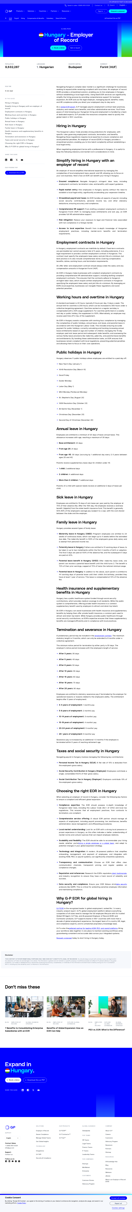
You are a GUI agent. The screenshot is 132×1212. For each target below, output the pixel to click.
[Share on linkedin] (6, 160)
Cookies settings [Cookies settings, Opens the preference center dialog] (118, 1208)
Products (24, 11)
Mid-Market (86, 1169)
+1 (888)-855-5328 (11, 1147)
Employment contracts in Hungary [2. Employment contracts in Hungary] (18, 112)
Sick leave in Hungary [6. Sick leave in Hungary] (13, 125)
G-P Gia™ (62, 1139)
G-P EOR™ (62, 1132)
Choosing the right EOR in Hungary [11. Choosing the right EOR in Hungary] (19, 144)
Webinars (108, 1174)
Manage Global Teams (43, 1139)
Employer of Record (42, 1132)
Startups (85, 1165)
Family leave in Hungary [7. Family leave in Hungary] (14, 128)
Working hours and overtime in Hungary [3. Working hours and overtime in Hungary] (20, 115)
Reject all (118, 1203)
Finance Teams (87, 1149)
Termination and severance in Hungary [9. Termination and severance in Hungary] (20, 137)
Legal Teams (86, 1145)
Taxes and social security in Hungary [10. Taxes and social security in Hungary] (19, 140)
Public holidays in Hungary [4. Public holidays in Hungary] (15, 119)
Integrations (40, 1152)
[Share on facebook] (11, 160)
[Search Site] (111, 5)
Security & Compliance (43, 1159)
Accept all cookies (118, 1198)
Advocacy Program (88, 1185)
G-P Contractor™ (65, 1136)
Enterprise (85, 1172)
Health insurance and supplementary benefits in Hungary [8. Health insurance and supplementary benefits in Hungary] (24, 133)
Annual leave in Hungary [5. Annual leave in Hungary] (14, 122)
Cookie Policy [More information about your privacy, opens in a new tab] (21, 1203)
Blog (106, 1167)
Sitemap (108, 1154)
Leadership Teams (88, 1156)
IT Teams (85, 1152)
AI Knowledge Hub (111, 1163)
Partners (58, 11)
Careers (108, 1136)
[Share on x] (17, 160)
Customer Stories (88, 1182)
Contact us (8, 1156)
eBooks (107, 1177)
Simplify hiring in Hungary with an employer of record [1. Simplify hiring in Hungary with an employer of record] (23, 108)
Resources (69, 11)
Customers (109, 1139)
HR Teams (85, 1141)
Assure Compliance (42, 1136)
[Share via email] (22, 160)
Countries (46, 11)
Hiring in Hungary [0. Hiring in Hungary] (12, 103)
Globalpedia (86, 1132)
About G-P (108, 1132)
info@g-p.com (9, 1149)
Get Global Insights (42, 1143)
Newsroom (108, 1146)
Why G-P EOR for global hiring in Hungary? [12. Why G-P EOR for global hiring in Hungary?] (22, 147)
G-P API (38, 1156)
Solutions (35, 11)
